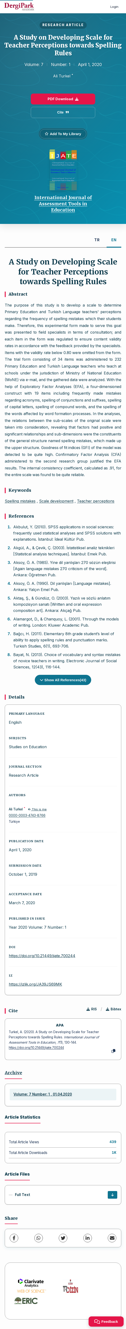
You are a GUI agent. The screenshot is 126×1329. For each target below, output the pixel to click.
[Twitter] (63, 1238)
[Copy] (113, 1051)
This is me (37, 809)
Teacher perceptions (95, 501)
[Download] (112, 1195)
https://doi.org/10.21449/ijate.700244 (42, 955)
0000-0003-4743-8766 (27, 815)
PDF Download (63, 99)
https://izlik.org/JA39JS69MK (35, 984)
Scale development (56, 501)
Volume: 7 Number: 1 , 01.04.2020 (43, 1094)
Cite (63, 112)
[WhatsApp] (38, 1238)
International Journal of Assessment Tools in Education (63, 204)
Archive (13, 1072)
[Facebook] (14, 1238)
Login (114, 7)
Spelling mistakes (20, 501)
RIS (91, 1009)
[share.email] (112, 1238)
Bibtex (113, 1009)
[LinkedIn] (87, 1238)
